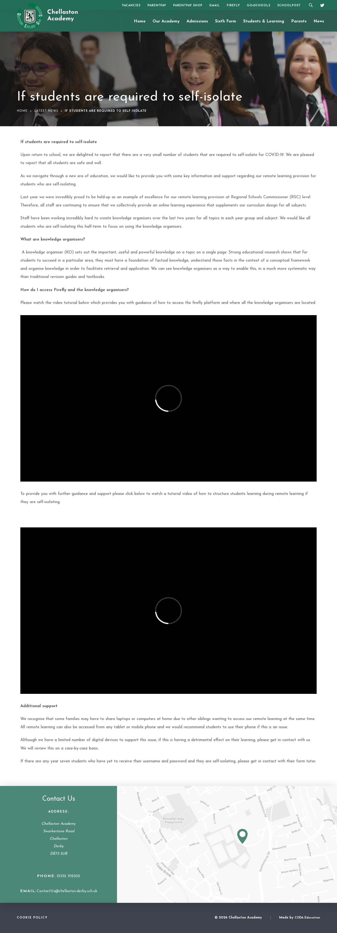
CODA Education (307, 917)
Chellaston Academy (62, 15)
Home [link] (22, 110)
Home (140, 21)
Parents (299, 21)
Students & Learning (263, 21)
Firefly (233, 5)
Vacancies (131, 5)
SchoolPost (289, 5)
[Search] (311, 5)
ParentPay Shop (187, 5)
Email (214, 5)
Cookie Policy (32, 917)
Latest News (46, 110)
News (319, 21)
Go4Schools (258, 5)
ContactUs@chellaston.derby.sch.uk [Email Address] (67, 891)
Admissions (197, 21)
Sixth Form (225, 21)
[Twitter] (320, 5)
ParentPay (156, 5)
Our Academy (166, 21)
